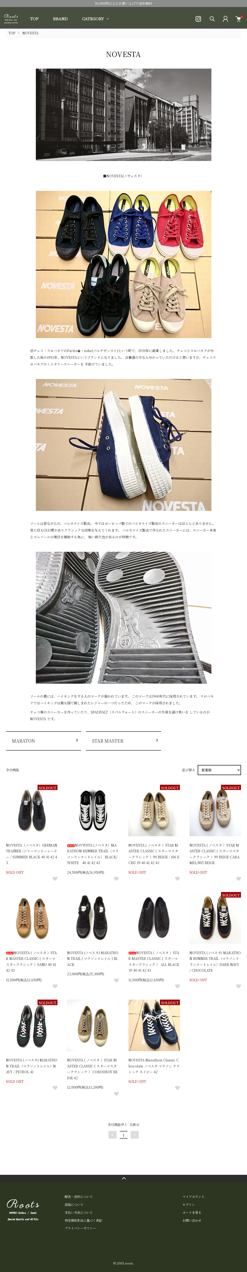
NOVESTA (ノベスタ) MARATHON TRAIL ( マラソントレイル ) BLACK (92, 958)
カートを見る (192, 1212)
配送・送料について (79, 1196)
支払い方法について (79, 1212)
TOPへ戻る (123, 1178)
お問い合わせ (192, 1220)
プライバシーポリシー (80, 1228)
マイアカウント (193, 1196)
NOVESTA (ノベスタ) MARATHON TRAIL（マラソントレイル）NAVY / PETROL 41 (31, 1066)
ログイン (189, 1204)
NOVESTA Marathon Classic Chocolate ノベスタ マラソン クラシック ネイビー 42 (154, 1066)
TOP (34, 18)
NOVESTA (30, 33)
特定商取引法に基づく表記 (83, 1220)
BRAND (60, 18)
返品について (74, 1204)
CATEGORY (93, 18)
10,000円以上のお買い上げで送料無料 (123, 3)
